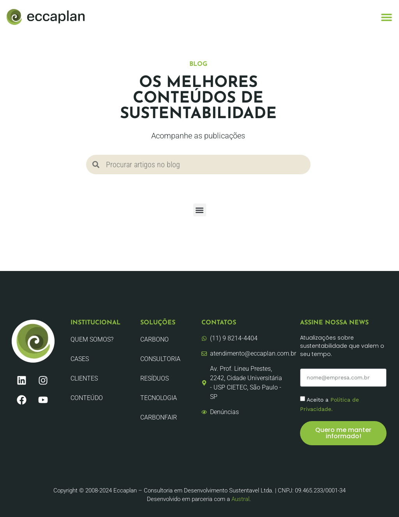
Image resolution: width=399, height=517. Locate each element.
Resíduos (154, 378)
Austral (240, 499)
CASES (80, 359)
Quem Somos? (92, 339)
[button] (386, 17)
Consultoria (160, 359)
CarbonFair (158, 417)
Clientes (84, 378)
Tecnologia (158, 398)
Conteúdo (87, 398)
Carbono (154, 339)
